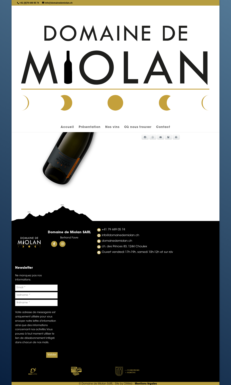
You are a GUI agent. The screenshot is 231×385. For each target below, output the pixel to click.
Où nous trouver (137, 27)
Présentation (90, 27)
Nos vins (112, 27)
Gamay (115, 64)
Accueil (67, 27)
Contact (163, 27)
